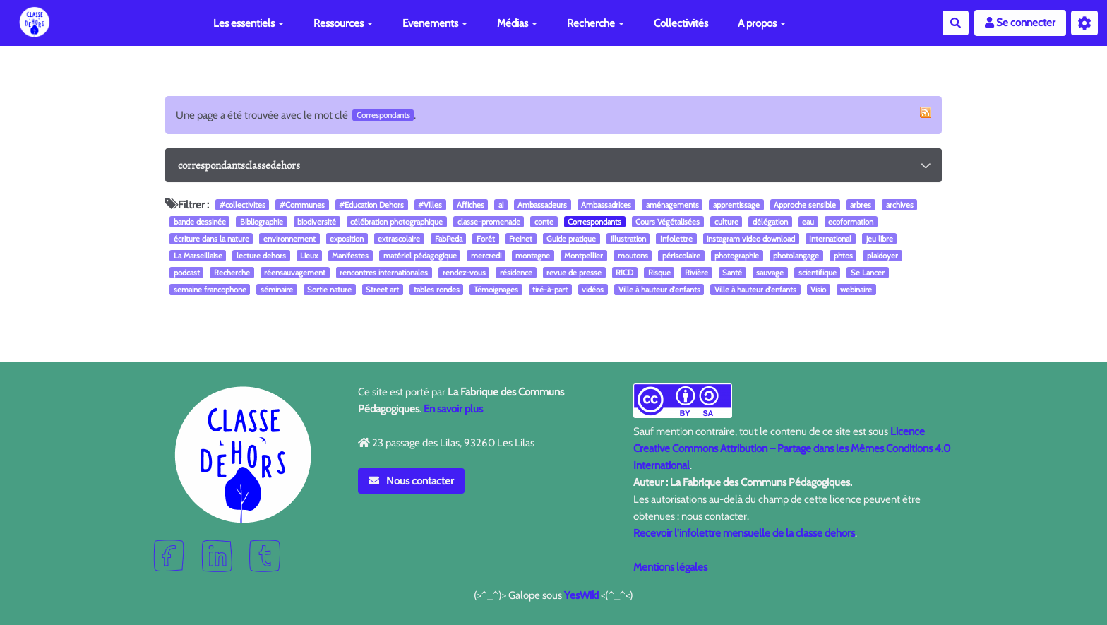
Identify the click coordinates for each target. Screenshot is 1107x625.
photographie (736, 256)
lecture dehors (261, 256)
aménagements (672, 205)
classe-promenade (488, 222)
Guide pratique (571, 239)
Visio (818, 289)
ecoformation (850, 222)
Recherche (595, 23)
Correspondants (594, 222)
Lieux (309, 256)
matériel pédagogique (420, 256)
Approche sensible (805, 205)
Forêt (486, 239)
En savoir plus (453, 409)
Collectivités (681, 23)
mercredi (486, 256)
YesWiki (581, 595)
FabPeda (448, 239)
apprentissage (736, 205)
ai (500, 205)
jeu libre (879, 239)
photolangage (796, 256)
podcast (187, 273)
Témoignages (496, 289)
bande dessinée (200, 222)
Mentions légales (670, 567)
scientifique (817, 273)
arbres (860, 205)
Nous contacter (412, 481)
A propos (762, 23)
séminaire (277, 289)
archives (900, 205)
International (830, 239)
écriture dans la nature (211, 239)
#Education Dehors (371, 205)
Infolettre (676, 239)
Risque (659, 273)
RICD (624, 273)
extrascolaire (399, 239)
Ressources (343, 23)
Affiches (470, 205)
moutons (633, 256)
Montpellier (583, 256)
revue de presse (574, 273)
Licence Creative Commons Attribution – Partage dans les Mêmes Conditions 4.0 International (791, 448)
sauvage (770, 273)
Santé (732, 273)
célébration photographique (396, 222)
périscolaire (681, 256)
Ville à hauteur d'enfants (659, 289)
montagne (532, 256)
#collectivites (242, 205)
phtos (843, 256)
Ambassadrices (606, 205)
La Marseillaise (198, 256)
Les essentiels (248, 23)
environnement (289, 239)
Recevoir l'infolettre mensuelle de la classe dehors (744, 533)
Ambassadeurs (542, 205)
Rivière (696, 273)
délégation (770, 222)
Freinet (520, 239)
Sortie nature (329, 289)
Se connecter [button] (1020, 22)
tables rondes (437, 289)
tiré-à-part (550, 289)
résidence (516, 273)
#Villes (430, 205)
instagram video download (751, 239)
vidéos (593, 289)
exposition (347, 239)
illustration (628, 239)
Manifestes (350, 256)
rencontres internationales (384, 273)
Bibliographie (261, 222)
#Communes (302, 205)
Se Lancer (868, 273)
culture (726, 222)
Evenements (434, 23)
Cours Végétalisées (667, 222)
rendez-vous (464, 273)
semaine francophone (210, 289)
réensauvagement (294, 273)
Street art (382, 289)
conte (544, 222)
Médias (517, 23)
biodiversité (316, 222)
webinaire (856, 289)
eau (808, 222)
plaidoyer (882, 256)
